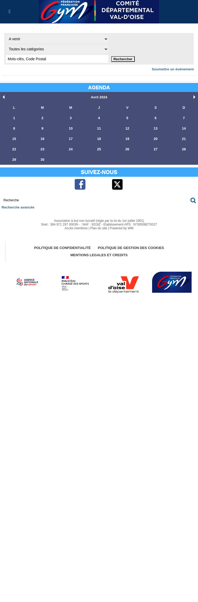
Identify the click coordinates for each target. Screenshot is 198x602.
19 (127, 139)
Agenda (99, 87)
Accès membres (76, 228)
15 (14, 139)
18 (99, 139)
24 (71, 149)
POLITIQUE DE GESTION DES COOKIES (131, 248)
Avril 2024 (99, 97)
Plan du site (98, 228)
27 (155, 149)
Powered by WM (121, 228)
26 (127, 149)
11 (99, 128)
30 (42, 160)
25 (99, 149)
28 (184, 149)
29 (14, 160)
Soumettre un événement (173, 69)
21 (184, 139)
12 (127, 128)
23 (42, 149)
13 (155, 128)
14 (184, 128)
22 (14, 149)
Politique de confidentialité (62, 248)
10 (71, 128)
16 (42, 139)
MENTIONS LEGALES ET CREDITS (99, 255)
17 (71, 139)
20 (155, 139)
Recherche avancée (18, 207)
